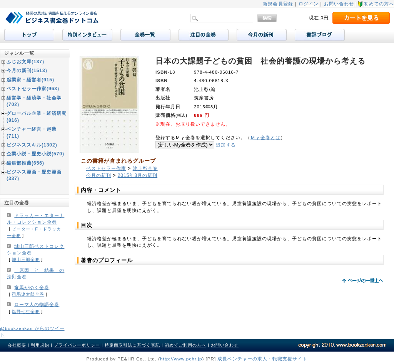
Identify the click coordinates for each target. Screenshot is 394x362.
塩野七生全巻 (26, 311)
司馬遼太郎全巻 (28, 294)
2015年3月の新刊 (137, 175)
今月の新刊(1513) (27, 70)
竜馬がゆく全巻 (31, 287)
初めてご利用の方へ (185, 345)
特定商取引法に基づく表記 (132, 345)
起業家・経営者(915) (30, 80)
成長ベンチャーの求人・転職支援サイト (262, 358)
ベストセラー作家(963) (33, 88)
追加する (226, 144)
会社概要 (17, 345)
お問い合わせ (339, 4)
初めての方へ (379, 4)
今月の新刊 (98, 175)
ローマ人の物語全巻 (36, 304)
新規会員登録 (278, 4)
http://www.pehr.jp (181, 358)
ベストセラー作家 (106, 168)
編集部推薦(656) (25, 163)
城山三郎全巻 (26, 259)
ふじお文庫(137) (25, 61)
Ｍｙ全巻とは (265, 137)
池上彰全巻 (145, 168)
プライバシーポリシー (77, 345)
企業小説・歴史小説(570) (35, 154)
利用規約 (40, 345)
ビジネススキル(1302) (32, 145)
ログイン (309, 4)
